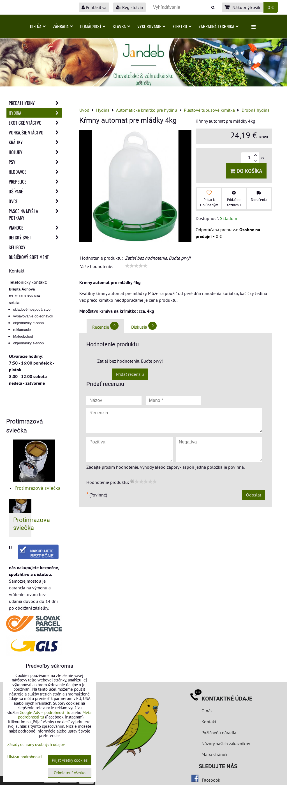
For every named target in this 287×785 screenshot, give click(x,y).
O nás (207, 710)
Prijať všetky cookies (69, 760)
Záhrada (63, 26)
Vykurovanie (151, 26)
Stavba (121, 26)
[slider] (136, 266)
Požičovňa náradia (219, 732)
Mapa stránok (215, 754)
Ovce (35, 201)
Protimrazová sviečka (38, 488)
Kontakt (209, 721)
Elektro (182, 26)
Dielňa (38, 26)
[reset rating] (132, 481)
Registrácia (129, 7)
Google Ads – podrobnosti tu (45, 712)
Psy (35, 162)
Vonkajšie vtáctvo (35, 132)
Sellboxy (17, 247)
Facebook (211, 780)
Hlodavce (35, 172)
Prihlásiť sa (94, 7)
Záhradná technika (219, 26)
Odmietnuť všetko (69, 772)
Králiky (35, 142)
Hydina (35, 113)
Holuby (35, 152)
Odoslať (253, 495)
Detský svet (35, 237)
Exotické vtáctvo (35, 122)
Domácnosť (92, 26)
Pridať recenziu (130, 374)
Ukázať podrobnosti (24, 757)
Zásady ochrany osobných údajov (36, 744)
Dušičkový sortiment (29, 257)
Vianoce (35, 227)
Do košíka (246, 170)
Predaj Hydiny (35, 103)
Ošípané (35, 191)
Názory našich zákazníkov (226, 743)
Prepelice (35, 181)
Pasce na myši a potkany (35, 214)
